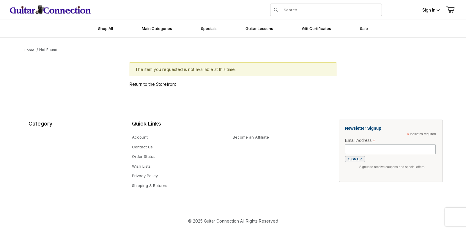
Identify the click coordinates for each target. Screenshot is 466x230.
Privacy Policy (145, 175)
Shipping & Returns (149, 185)
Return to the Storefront (153, 84)
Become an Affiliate (251, 137)
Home (29, 50)
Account (140, 137)
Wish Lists (141, 166)
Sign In (431, 9)
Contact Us (142, 147)
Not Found (48, 49)
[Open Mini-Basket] (450, 10)
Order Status (143, 156)
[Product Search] (331, 10)
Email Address (360, 140)
